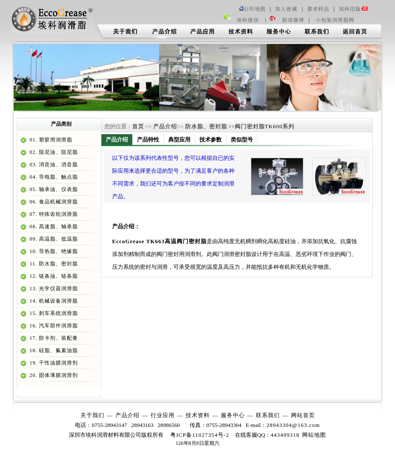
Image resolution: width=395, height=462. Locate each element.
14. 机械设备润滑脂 (53, 301)
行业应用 (163, 415)
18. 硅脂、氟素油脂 (53, 350)
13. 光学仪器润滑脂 (53, 288)
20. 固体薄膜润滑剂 (53, 375)
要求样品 (318, 9)
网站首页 (303, 415)
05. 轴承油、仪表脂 (53, 189)
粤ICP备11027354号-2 (199, 435)
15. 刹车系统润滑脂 (53, 313)
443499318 (285, 435)
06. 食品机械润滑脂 (53, 202)
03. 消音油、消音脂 (53, 165)
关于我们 (92, 415)
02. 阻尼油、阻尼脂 (53, 152)
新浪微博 (293, 20)
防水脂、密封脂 (205, 126)
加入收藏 (286, 9)
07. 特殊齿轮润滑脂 (53, 214)
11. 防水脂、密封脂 (53, 264)
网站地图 (314, 435)
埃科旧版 (353, 9)
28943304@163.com (293, 425)
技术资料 (198, 415)
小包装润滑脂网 (334, 20)
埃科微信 (248, 20)
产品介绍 (165, 126)
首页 (138, 126)
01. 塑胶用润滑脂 (50, 140)
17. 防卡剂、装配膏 (53, 338)
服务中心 (233, 415)
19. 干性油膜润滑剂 (53, 363)
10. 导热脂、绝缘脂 (53, 251)
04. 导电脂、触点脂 (53, 177)
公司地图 (252, 9)
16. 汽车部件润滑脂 (53, 326)
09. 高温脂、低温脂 (53, 239)
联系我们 (268, 415)
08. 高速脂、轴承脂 (53, 227)
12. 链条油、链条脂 (53, 276)
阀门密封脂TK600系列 (265, 126)
